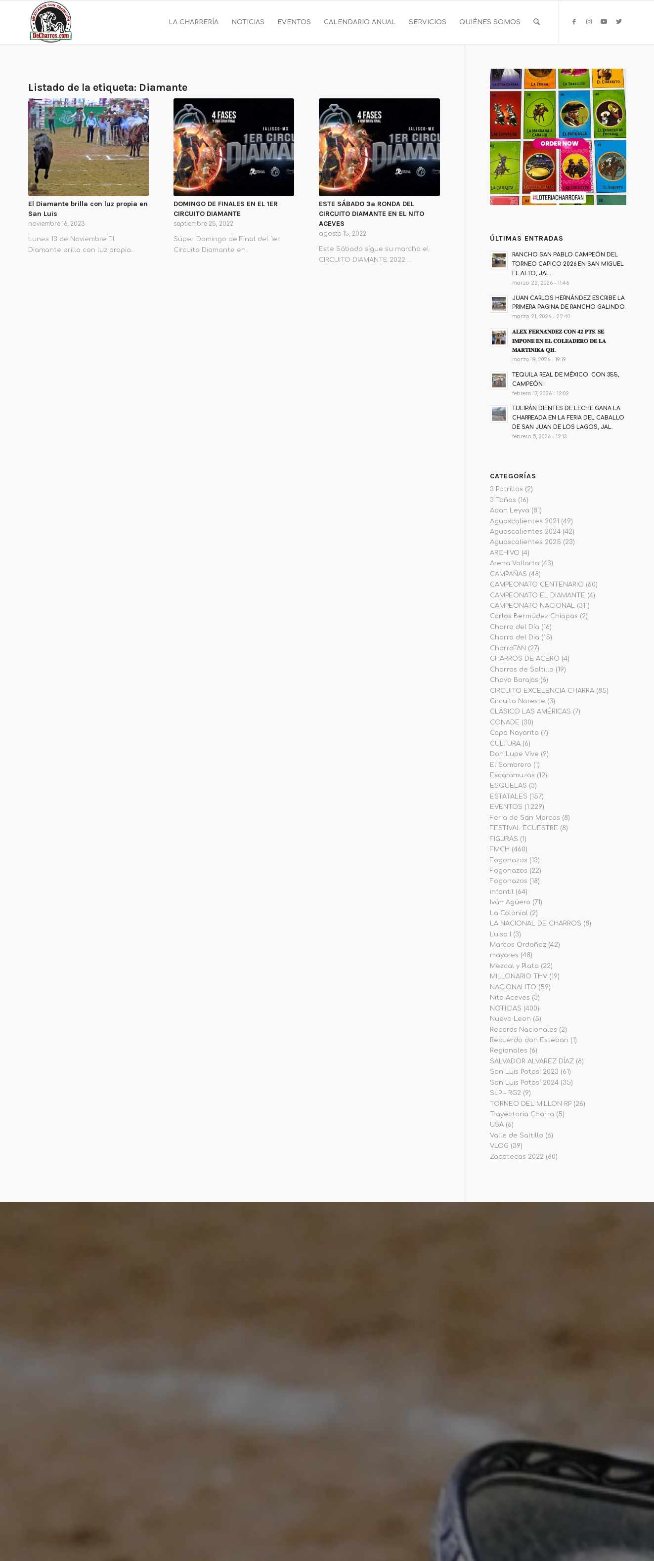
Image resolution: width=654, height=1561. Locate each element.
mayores (504, 955)
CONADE (505, 722)
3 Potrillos (506, 489)
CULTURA (505, 743)
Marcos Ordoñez (518, 944)
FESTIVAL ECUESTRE (524, 828)
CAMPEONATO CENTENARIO (537, 584)
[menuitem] (193, 22)
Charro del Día (514, 627)
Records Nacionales (523, 1029)
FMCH (500, 849)
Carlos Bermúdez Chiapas (534, 616)
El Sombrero (510, 764)
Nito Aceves (510, 997)
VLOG (499, 1145)
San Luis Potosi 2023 (524, 1071)
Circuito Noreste (517, 701)
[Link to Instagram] (589, 21)
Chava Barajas (514, 679)
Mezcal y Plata (514, 966)
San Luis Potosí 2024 (524, 1082)
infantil (502, 891)
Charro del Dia (514, 637)
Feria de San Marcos (525, 817)
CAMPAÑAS (508, 574)
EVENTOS (506, 806)
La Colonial (509, 913)
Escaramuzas (512, 775)
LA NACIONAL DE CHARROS (535, 923)
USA (497, 1124)
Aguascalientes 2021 (524, 521)
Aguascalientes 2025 (525, 542)
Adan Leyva (509, 510)
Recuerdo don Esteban (529, 1040)
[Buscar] (536, 22)
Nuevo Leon (510, 1018)
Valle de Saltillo (516, 1135)
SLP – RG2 (505, 1093)
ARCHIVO (505, 552)
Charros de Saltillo (522, 669)
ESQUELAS (508, 785)
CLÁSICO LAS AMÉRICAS (530, 711)
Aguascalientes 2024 (525, 531)
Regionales (508, 1050)
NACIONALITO (513, 987)
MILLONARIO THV (518, 976)
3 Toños (503, 500)
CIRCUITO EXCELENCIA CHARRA (542, 690)
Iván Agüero (510, 902)
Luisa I (500, 934)
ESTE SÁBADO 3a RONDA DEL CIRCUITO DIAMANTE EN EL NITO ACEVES (371, 214)
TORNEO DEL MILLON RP (530, 1103)
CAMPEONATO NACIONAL (532, 605)
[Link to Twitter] (618, 21)
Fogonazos (508, 860)
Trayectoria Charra (522, 1114)
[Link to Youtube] (604, 21)
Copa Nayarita (514, 732)
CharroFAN (508, 648)
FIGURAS (504, 839)
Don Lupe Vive (514, 754)
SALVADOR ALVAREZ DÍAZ (532, 1061)
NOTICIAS (506, 1008)
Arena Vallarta (514, 563)
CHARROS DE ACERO (525, 658)
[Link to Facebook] (574, 21)
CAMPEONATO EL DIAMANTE (537, 595)
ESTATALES (508, 796)
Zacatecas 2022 (517, 1156)
